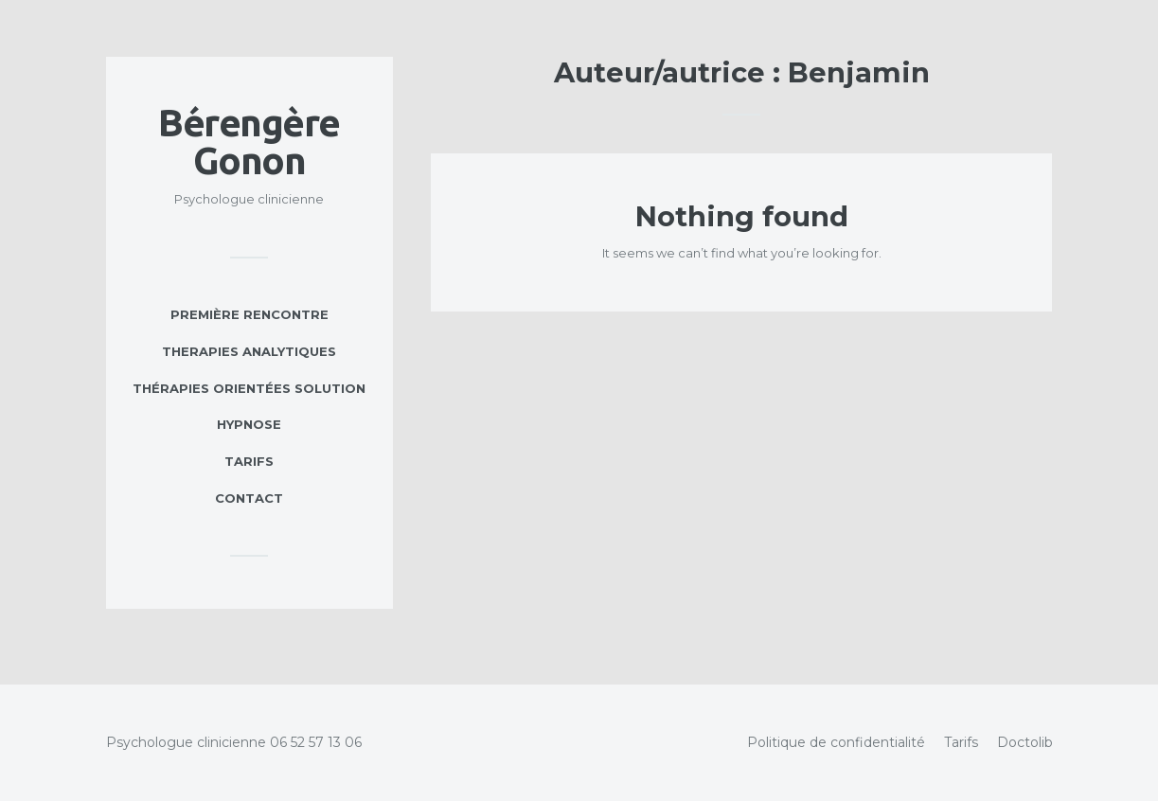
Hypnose (249, 424)
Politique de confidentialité (836, 742)
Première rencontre (249, 314)
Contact (249, 498)
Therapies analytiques (249, 351)
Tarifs (249, 461)
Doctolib (1025, 742)
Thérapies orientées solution (249, 388)
